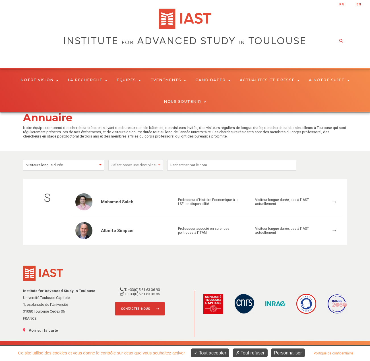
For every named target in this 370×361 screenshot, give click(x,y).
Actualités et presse (269, 79)
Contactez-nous (135, 309)
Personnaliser (288, 352)
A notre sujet (329, 79)
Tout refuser (250, 352)
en (358, 4)
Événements (168, 79)
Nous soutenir (185, 101)
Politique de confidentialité (333, 353)
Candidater (212, 79)
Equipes (129, 79)
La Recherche (87, 79)
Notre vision (39, 79)
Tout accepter (210, 352)
